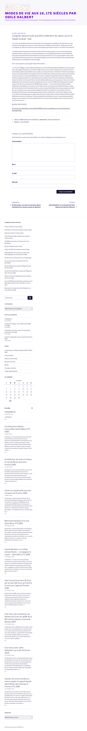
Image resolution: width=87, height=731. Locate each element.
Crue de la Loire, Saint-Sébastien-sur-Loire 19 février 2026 (17, 650)
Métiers (7, 365)
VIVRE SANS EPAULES (11, 371)
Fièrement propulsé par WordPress (14, 727)
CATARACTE (8, 319)
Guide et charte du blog (16, 226)
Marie (6, 233)
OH (24, 33)
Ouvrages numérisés (10, 368)
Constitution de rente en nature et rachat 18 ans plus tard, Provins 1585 (18, 462)
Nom (14, 164)
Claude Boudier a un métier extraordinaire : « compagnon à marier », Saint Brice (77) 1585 (18, 552)
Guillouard (25, 122)
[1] (22, 68)
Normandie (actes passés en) (50, 119)
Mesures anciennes (10, 361)
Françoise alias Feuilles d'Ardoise (13, 236)
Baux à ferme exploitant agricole (26, 119)
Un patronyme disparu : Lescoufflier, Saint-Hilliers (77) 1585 (17, 429)
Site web (15, 182)
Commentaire (17, 141)
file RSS (7, 408)
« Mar (10, 400)
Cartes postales (9, 355)
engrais (17, 122)
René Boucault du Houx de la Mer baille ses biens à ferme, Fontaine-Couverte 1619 (18, 283)
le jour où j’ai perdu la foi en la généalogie (20, 257)
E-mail (14, 173)
